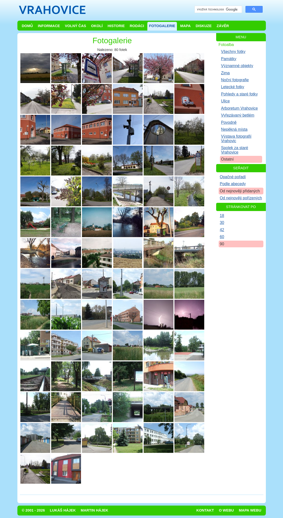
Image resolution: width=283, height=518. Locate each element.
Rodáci (137, 26)
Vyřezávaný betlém (237, 115)
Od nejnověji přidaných (240, 191)
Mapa (185, 26)
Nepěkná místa (234, 129)
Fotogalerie (162, 26)
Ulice (225, 101)
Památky (229, 59)
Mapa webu (250, 510)
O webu (226, 510)
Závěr (223, 26)
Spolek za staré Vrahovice (234, 150)
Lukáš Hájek (63, 510)
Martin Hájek (94, 510)
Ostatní (227, 159)
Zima (225, 73)
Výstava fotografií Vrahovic (236, 138)
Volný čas (75, 26)
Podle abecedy (233, 184)
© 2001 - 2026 (33, 510)
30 (222, 222)
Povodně (229, 122)
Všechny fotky (233, 51)
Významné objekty (237, 66)
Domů (27, 26)
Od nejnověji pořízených (241, 198)
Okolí (97, 26)
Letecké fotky (232, 87)
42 (222, 230)
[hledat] (218, 9)
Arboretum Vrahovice (239, 108)
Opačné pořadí (233, 177)
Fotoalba (226, 45)
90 (222, 244)
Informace (49, 26)
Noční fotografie (235, 80)
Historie (116, 26)
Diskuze (203, 26)
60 (222, 237)
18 (222, 216)
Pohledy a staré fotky (239, 94)
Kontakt (205, 510)
